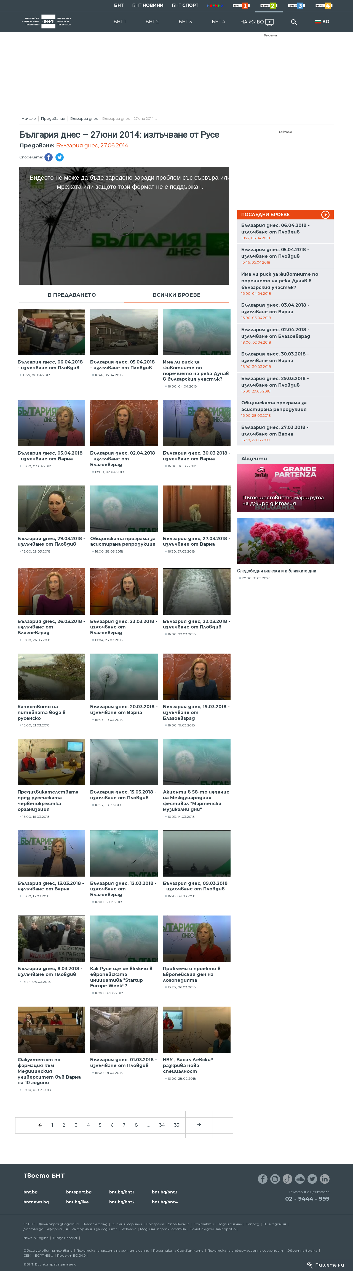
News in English (36, 1238)
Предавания (53, 118)
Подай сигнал (230, 1224)
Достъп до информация (45, 1229)
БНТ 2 (152, 21)
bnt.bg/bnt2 (122, 1202)
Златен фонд (95, 1224)
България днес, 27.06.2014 (92, 145)
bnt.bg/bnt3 (164, 1192)
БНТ (119, 5)
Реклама (270, 35)
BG (325, 21)
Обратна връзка (302, 1250)
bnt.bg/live (77, 1202)
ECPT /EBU (44, 1255)
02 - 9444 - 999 (307, 1198)
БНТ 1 (120, 21)
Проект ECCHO (71, 1255)
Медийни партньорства (163, 1229)
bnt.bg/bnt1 (121, 1192)
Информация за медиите (95, 1229)
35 (176, 1125)
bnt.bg (30, 1192)
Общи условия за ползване (48, 1250)
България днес (84, 118)
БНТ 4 (218, 21)
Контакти (204, 1224)
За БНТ (29, 1224)
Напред (252, 1224)
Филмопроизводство (59, 1224)
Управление (179, 1224)
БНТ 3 (185, 21)
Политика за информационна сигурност (245, 1250)
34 (162, 1125)
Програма (155, 1224)
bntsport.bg (79, 1192)
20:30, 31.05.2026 (256, 578)
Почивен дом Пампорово (213, 1229)
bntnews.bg (36, 1202)
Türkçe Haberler (64, 1238)
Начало (29, 118)
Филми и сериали (126, 1224)
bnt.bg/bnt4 (165, 1202)
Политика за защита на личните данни (112, 1250)
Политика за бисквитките (178, 1250)
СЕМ (27, 1255)
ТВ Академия (274, 1224)
